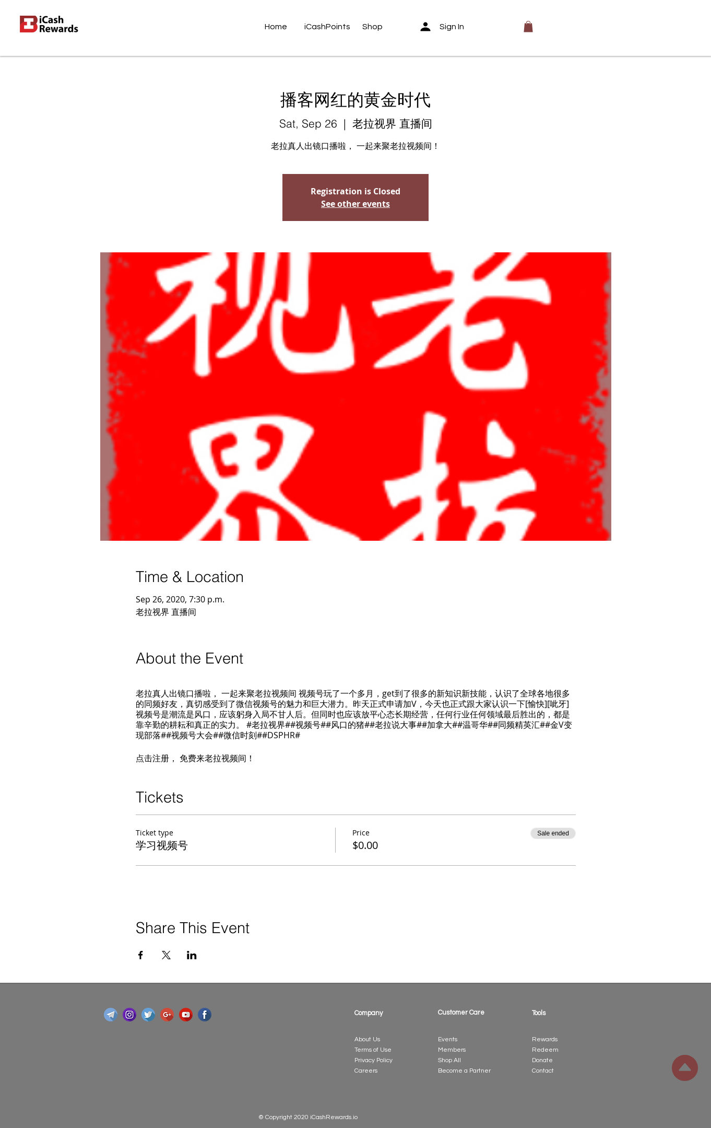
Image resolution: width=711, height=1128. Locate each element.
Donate (542, 1060)
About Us (367, 1039)
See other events (355, 204)
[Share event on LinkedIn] (192, 955)
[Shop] (382, 26)
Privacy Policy (373, 1060)
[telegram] (110, 1014)
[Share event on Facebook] (141, 955)
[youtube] (186, 1014)
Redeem (545, 1049)
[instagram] (129, 1014)
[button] (528, 26)
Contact (543, 1070)
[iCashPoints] (327, 26)
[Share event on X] (166, 955)
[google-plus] (167, 1014)
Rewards (545, 1039)
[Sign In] (445, 26)
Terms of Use (373, 1049)
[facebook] (204, 1014)
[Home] (284, 26)
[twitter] (148, 1014)
